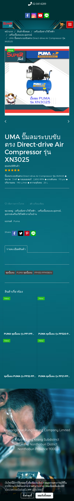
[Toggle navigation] (69, 24)
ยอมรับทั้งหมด (44, 495)
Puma (17, 221)
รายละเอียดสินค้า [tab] (16, 249)
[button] (54, 24)
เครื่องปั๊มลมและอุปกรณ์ (49, 210)
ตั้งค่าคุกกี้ (27, 495)
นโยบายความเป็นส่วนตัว (16, 489)
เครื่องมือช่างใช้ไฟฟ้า (25, 210)
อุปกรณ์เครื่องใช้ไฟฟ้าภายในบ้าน (21, 214)
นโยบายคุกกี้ (37, 489)
